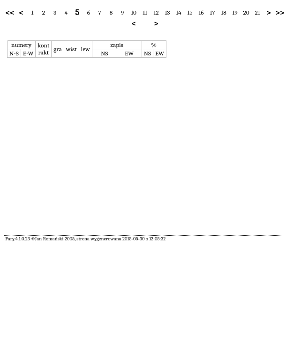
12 (155, 12)
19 (234, 12)
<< (10, 12)
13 (167, 12)
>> (280, 12)
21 (257, 12)
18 (223, 12)
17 (212, 12)
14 (178, 12)
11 (145, 12)
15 (189, 12)
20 (246, 12)
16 (200, 12)
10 (133, 12)
